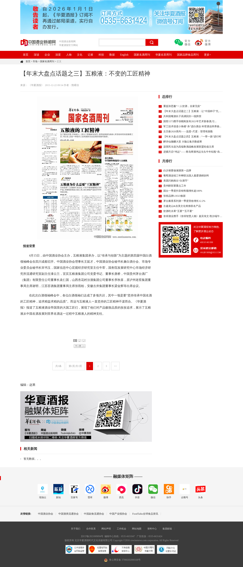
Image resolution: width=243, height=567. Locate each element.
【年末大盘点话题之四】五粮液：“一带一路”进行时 (192, 136)
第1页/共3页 (75, 366)
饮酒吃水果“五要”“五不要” (178, 211)
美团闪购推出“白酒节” (175, 180)
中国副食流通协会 (94, 514)
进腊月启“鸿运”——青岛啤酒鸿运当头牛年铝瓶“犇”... (193, 151)
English (124, 54)
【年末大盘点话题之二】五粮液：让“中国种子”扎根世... (194, 111)
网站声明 (106, 528)
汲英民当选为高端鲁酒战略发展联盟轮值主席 (188, 146)
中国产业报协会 (118, 514)
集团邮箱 (167, 528)
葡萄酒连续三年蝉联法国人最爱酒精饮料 (186, 175)
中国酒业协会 (45, 514)
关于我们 (75, 528)
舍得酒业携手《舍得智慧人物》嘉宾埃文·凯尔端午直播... (195, 216)
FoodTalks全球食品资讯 (145, 514)
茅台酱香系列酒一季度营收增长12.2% (184, 201)
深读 (36, 54)
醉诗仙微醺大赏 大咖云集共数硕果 (182, 141)
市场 (35, 61)
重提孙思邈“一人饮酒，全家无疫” (182, 106)
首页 (25, 54)
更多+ (207, 54)
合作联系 (91, 528)
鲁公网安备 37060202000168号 (125, 560)
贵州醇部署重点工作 (174, 185)
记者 (90, 54)
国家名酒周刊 (142, 54)
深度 (58, 54)
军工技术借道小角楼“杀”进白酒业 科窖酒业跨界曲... (192, 126)
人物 (69, 54)
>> (115, 366)
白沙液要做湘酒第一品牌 (177, 170)
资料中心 (152, 528)
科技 (101, 54)
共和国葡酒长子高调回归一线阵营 (182, 116)
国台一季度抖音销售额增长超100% (182, 190)
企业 (47, 54)
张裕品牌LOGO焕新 (174, 196)
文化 (79, 54)
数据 (112, 54)
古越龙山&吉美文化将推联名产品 (182, 206)
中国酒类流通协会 (68, 514)
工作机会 (121, 528)
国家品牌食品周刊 (188, 54)
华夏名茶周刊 (163, 54)
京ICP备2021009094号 (92, 536)
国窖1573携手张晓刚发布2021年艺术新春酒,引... (190, 121)
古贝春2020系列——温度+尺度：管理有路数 (188, 131)
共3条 (58, 366)
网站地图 (136, 528)
